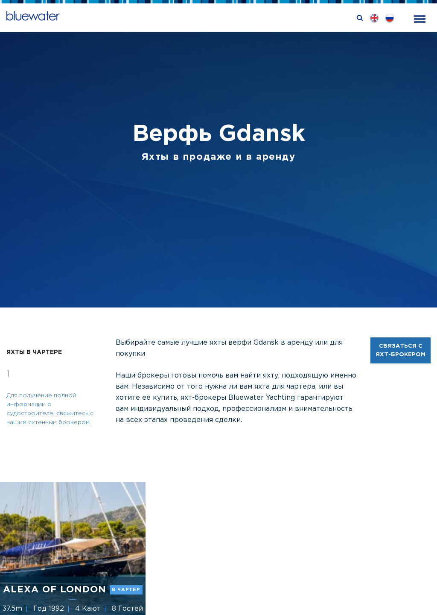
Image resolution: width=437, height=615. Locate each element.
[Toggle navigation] (419, 18)
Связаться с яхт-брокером (400, 350)
